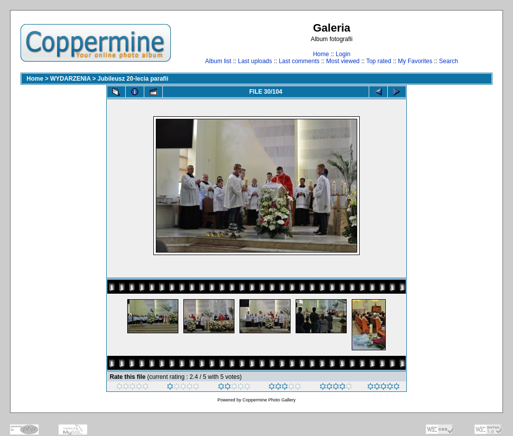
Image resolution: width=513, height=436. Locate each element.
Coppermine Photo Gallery (269, 399)
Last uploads (255, 61)
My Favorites (415, 61)
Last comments (299, 61)
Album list (218, 61)
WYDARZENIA (70, 78)
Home (321, 54)
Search (448, 61)
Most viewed (343, 61)
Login (343, 54)
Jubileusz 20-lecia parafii (133, 78)
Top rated (378, 61)
